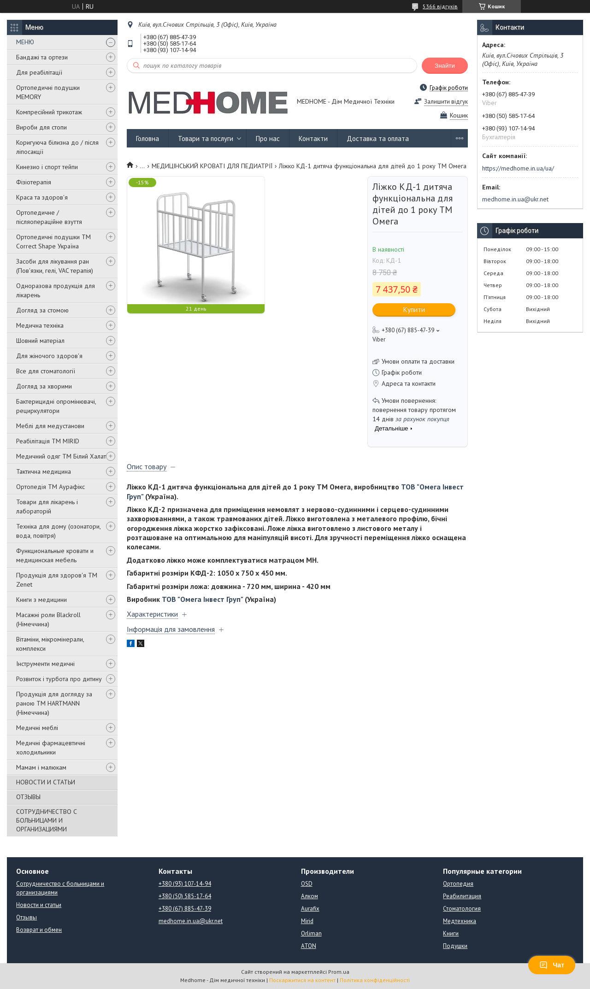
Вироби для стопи (41, 127)
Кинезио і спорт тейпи (47, 167)
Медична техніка (40, 325)
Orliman (311, 933)
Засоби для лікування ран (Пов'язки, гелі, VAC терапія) (54, 266)
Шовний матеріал (40, 340)
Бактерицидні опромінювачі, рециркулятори (56, 406)
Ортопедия (458, 884)
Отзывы (26, 917)
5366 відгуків (440, 6)
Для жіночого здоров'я (49, 356)
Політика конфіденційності (375, 980)
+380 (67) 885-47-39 (185, 908)
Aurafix (310, 908)
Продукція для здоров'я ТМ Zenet (56, 580)
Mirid (307, 921)
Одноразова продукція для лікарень (55, 290)
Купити (414, 309)
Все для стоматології (45, 371)
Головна (147, 138)
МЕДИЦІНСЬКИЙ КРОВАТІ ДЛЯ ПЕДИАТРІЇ (212, 166)
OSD (307, 884)
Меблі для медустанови (50, 426)
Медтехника (459, 921)
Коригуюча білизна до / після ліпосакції (57, 147)
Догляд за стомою (42, 310)
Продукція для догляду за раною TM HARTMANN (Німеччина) (54, 703)
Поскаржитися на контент (302, 980)
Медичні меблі (37, 728)
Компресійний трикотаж (49, 112)
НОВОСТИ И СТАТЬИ (45, 782)
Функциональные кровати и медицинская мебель (55, 555)
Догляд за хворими (44, 386)
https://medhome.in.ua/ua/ (518, 168)
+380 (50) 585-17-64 (185, 896)
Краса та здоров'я (42, 197)
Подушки (455, 946)
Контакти (313, 138)
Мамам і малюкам (41, 767)
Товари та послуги (205, 138)
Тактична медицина (43, 471)
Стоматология (462, 908)
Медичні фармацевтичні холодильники (50, 747)
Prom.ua (338, 971)
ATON (308, 946)
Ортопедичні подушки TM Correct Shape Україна (53, 241)
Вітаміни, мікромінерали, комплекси (50, 644)
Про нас (268, 138)
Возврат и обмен (39, 930)
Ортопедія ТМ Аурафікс (50, 487)
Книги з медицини (41, 599)
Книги (451, 933)
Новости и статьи (38, 905)
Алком (309, 896)
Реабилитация (462, 896)
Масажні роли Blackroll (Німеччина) (48, 619)
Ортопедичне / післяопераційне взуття (49, 217)
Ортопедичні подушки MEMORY (48, 92)
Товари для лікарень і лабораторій (47, 506)
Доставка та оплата (378, 138)
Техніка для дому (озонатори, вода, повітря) (58, 531)
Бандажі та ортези (42, 57)
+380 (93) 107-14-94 (185, 884)
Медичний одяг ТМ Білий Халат (61, 456)
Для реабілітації (39, 72)
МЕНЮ (25, 42)
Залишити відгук (446, 102)
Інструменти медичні (45, 663)
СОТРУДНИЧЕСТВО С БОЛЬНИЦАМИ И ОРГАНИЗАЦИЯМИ (46, 820)
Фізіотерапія (33, 182)
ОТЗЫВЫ (28, 797)
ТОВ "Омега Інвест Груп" (202, 599)
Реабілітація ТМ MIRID (47, 441)
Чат (551, 965)
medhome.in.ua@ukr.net (515, 199)
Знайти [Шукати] (445, 65)
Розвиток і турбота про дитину (59, 679)
